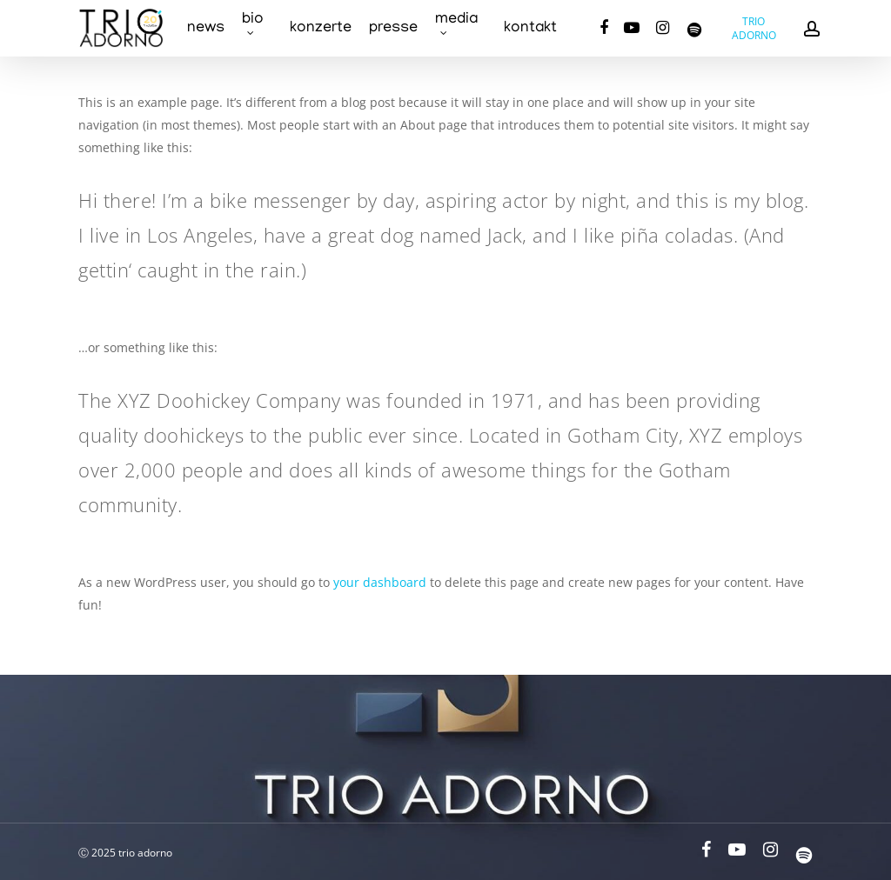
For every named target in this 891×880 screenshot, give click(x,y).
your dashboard (379, 582)
